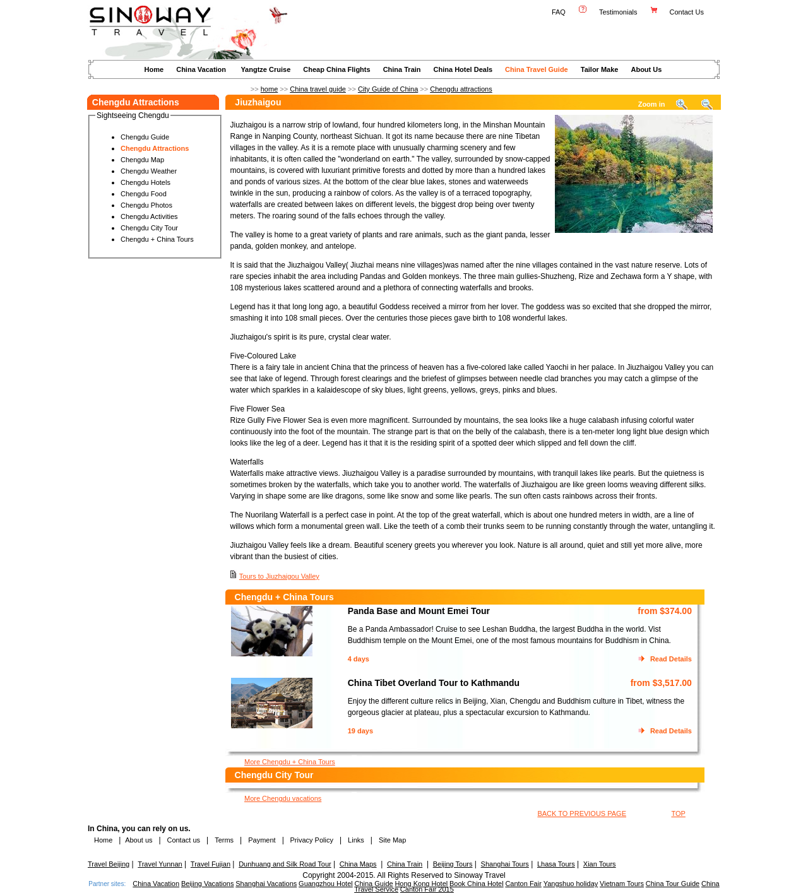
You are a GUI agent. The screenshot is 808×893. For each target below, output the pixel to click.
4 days (358, 659)
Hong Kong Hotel (421, 883)
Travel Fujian (210, 864)
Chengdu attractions (461, 89)
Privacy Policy (310, 840)
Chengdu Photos (146, 205)
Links (356, 840)
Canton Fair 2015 (427, 889)
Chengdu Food (144, 194)
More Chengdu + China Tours (289, 762)
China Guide (373, 883)
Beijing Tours (453, 864)
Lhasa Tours (556, 864)
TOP (678, 813)
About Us (646, 69)
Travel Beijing (108, 864)
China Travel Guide (536, 69)
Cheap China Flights (336, 69)
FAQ (559, 12)
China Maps (358, 864)
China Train (402, 69)
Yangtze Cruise (265, 69)
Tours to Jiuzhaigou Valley (279, 576)
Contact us (182, 840)
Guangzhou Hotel (326, 883)
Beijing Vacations (207, 883)
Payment (261, 840)
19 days (360, 731)
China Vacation (201, 69)
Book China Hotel (476, 883)
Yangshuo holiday (571, 883)
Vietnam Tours (622, 883)
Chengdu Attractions (155, 148)
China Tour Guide (672, 883)
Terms (224, 840)
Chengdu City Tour (149, 228)
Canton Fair (523, 883)
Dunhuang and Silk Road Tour (285, 864)
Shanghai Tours (505, 864)
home (269, 89)
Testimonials (618, 12)
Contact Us (688, 12)
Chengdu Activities (149, 216)
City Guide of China (388, 89)
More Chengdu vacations (282, 798)
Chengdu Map (142, 159)
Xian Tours (599, 864)
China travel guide (318, 89)
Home (154, 69)
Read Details (671, 659)
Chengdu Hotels (145, 182)
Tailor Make (600, 69)
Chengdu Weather (149, 171)
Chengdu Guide (145, 137)
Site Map (392, 840)
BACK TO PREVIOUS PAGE (581, 813)
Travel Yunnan (160, 864)
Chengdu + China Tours (157, 239)
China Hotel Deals (463, 69)
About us (138, 840)
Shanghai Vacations (266, 883)
